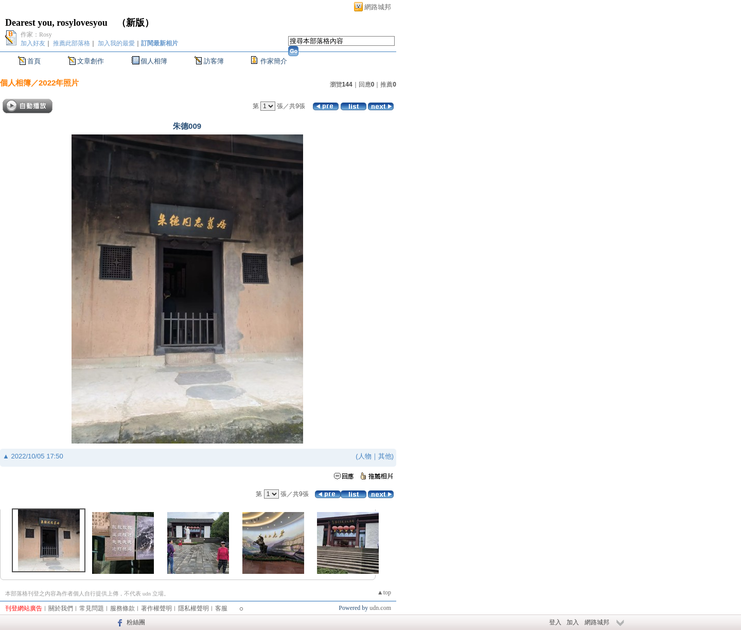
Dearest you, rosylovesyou (56, 23)
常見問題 (91, 608)
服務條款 (122, 608)
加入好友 (33, 43)
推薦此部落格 (71, 43)
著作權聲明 (156, 608)
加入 (573, 622)
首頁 (34, 61)
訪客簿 (214, 61)
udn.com (380, 607)
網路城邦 (377, 7)
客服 (221, 608)
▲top (384, 592)
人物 (365, 456)
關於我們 (60, 608)
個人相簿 (153, 61)
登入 (555, 622)
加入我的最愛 (116, 43)
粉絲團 (136, 622)
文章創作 (90, 61)
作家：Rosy (36, 34)
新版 (135, 23)
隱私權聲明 (193, 608)
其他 (385, 456)
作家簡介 (273, 61)
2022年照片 (59, 82)
